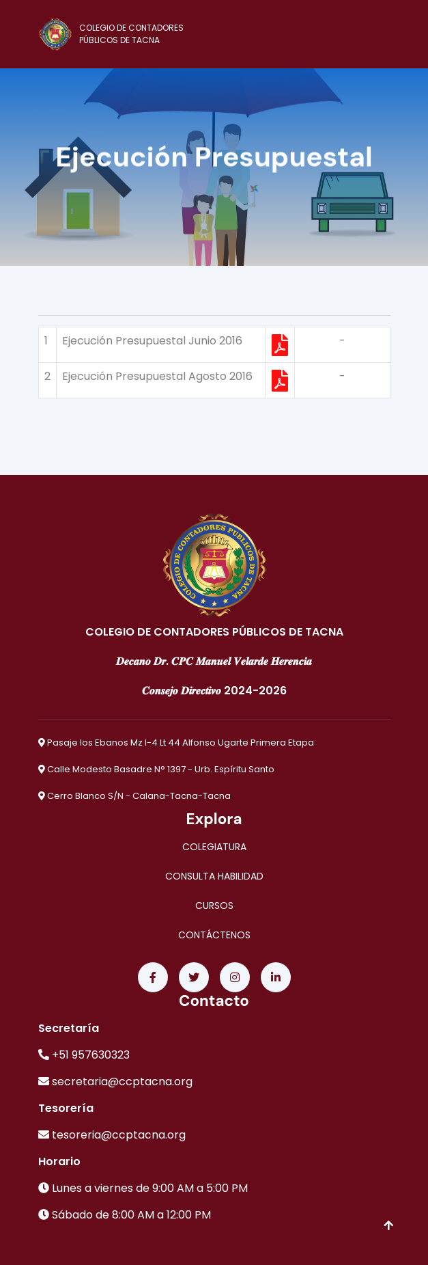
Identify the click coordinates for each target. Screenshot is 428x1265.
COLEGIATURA (214, 847)
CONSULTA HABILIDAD (214, 876)
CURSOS (214, 905)
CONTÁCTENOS (214, 935)
